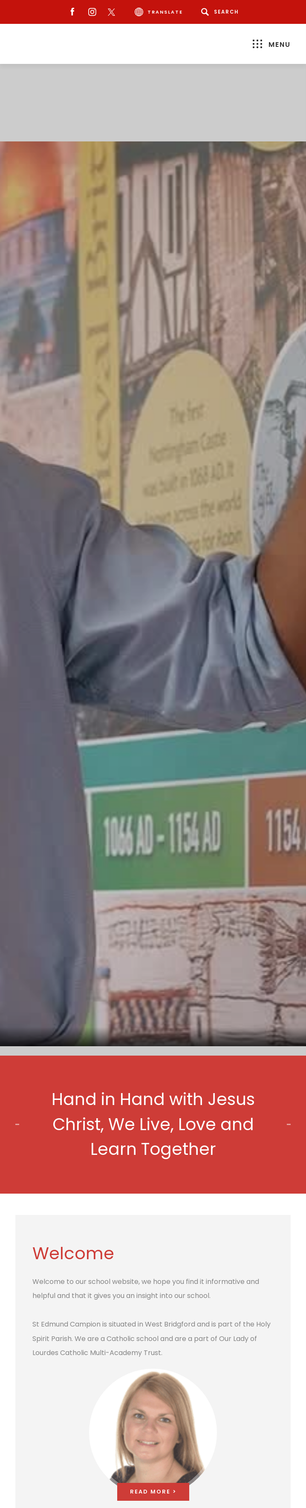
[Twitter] (113, 12)
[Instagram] (90, 12)
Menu (272, 44)
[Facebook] (70, 12)
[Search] (221, 12)
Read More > (153, 1492)
